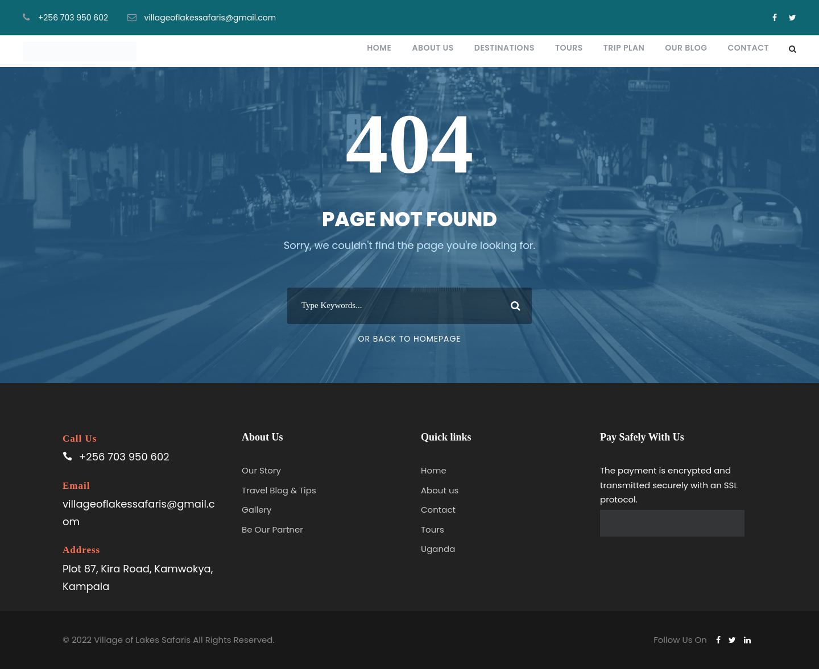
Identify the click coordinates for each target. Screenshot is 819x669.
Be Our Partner (272, 529)
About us (439, 490)
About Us (432, 47)
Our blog (686, 47)
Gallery (257, 510)
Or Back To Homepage (409, 338)
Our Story (261, 470)
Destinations (504, 47)
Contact (748, 47)
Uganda (438, 549)
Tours (569, 47)
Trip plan (624, 47)
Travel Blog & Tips (279, 490)
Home (379, 47)
